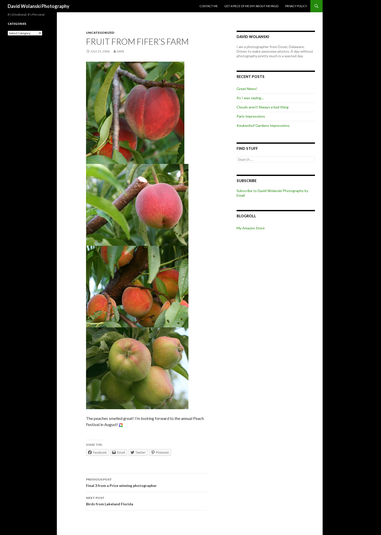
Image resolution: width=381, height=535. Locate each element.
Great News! (247, 88)
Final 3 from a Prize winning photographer (146, 482)
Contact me (208, 6)
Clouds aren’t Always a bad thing (263, 107)
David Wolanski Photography (38, 6)
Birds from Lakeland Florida (146, 500)
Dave (120, 51)
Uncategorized (100, 33)
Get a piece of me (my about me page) (251, 6)
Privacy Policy (296, 6)
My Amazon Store (251, 228)
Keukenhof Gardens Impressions (263, 125)
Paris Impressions (251, 116)
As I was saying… (250, 98)
